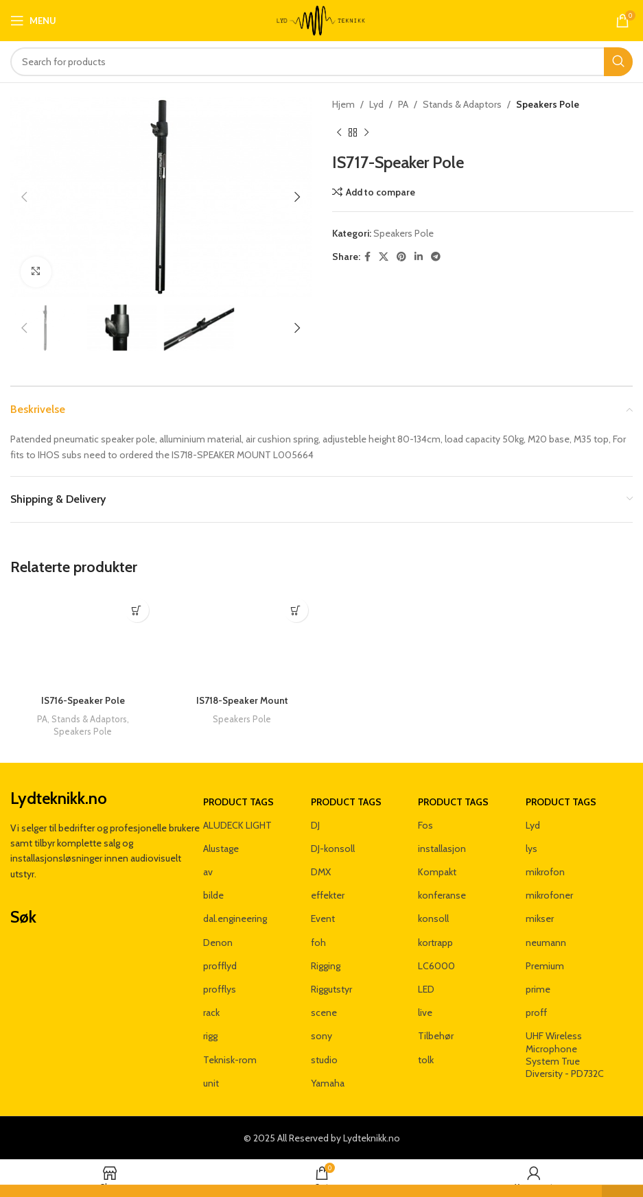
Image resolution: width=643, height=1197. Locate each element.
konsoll (433, 918)
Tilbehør (436, 1036)
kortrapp (435, 942)
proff (536, 1012)
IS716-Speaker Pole (83, 700)
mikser (540, 918)
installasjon (442, 848)
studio (324, 1060)
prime (538, 989)
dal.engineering (235, 918)
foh (318, 942)
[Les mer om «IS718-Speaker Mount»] (296, 610)
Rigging (325, 966)
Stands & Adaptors (462, 104)
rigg (210, 1036)
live (425, 1012)
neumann (546, 942)
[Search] (321, 61)
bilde (213, 895)
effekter (327, 895)
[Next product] (366, 132)
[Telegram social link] (436, 257)
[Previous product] (339, 132)
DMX (321, 872)
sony (321, 1036)
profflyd (220, 966)
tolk (426, 1060)
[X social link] (384, 257)
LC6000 (436, 966)
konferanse (442, 895)
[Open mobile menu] (33, 20)
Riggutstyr (331, 989)
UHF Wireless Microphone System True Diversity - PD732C (565, 1055)
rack (211, 1012)
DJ (315, 825)
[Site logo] (321, 19)
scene (324, 1012)
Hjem (343, 104)
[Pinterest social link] (401, 257)
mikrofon (545, 872)
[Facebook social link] (367, 257)
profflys (219, 989)
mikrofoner (549, 895)
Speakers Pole (547, 104)
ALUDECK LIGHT (237, 825)
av (208, 872)
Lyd (376, 104)
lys (531, 848)
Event (323, 918)
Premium (545, 966)
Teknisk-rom (230, 1060)
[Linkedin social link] (418, 257)
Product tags (238, 802)
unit (211, 1083)
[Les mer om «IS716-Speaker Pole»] (137, 610)
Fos (425, 825)
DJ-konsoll (333, 848)
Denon (218, 942)
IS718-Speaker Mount (242, 700)
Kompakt (437, 872)
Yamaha (327, 1083)
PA (403, 104)
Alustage (221, 848)
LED (426, 989)
